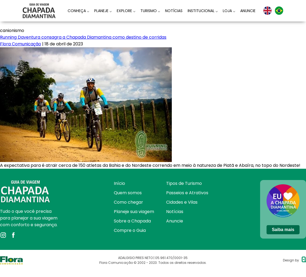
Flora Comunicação (20, 44)
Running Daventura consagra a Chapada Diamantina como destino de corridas (83, 37)
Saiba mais (283, 229)
